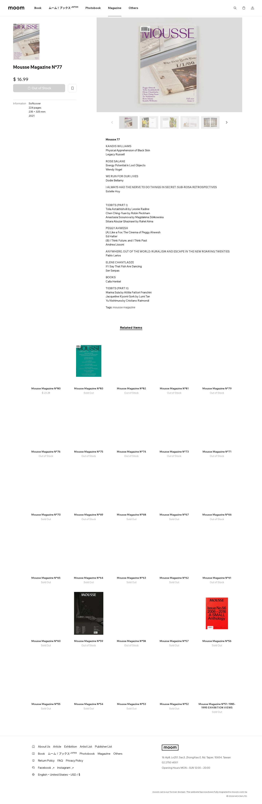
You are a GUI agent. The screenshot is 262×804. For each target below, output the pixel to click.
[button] (227, 122)
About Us (44, 746)
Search (235, 8)
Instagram (65, 767)
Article (57, 746)
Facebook (46, 767)
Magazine (114, 8)
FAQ (60, 760)
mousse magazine (124, 307)
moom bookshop (16, 8)
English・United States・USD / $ (59, 774)
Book (37, 8)
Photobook (93, 8)
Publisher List (103, 746)
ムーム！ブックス (63, 8)
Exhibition (70, 746)
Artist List (86, 746)
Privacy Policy (74, 760)
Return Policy (46, 760)
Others (133, 8)
